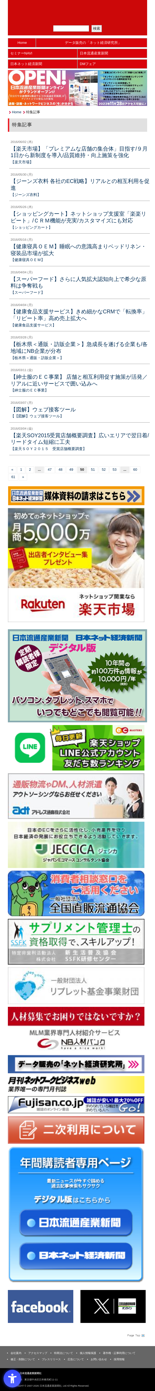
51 (93, 469)
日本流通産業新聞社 (77, 7)
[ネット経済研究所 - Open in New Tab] (76, 1064)
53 (114, 469)
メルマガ (58, 18)
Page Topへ (135, 1335)
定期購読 (81, 18)
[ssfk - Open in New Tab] (76, 942)
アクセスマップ (37, 1353)
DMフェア (88, 64)
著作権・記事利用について (119, 1353)
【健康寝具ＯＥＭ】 (28, 260)
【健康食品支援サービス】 (33, 325)
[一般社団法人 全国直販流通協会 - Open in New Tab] (76, 893)
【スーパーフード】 (28, 292)
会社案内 (16, 1353)
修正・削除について (23, 1359)
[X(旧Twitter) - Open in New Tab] (113, 1306)
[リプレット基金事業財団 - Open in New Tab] (76, 985)
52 (104, 469)
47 (50, 469)
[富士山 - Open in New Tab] (76, 1104)
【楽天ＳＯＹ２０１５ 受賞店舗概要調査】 (49, 449)
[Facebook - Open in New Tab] (40, 1306)
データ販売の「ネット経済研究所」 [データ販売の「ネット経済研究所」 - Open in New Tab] (93, 43)
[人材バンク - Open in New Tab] (76, 1029)
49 (71, 469)
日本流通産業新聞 (94, 53)
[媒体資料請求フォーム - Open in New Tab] (76, 495)
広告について (76, 1359)
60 (135, 469)
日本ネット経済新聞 (26, 64)
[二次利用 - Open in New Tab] (76, 1129)
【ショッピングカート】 (31, 227)
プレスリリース (51, 1359)
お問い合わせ (99, 1359)
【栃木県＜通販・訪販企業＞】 (37, 358)
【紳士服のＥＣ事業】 (30, 390)
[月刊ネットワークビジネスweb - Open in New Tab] (76, 1085)
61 (13, 477)
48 (60, 469)
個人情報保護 (88, 1353)
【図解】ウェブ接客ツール (43, 409)
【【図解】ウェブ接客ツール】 (37, 416)
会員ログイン (103, 18)
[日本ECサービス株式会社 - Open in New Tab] (76, 747)
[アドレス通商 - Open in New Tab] (76, 796)
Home (22, 43)
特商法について (63, 1353)
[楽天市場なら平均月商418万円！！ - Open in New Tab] (76, 565)
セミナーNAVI (21, 53)
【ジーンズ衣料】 (26, 194)
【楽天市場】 (22, 162)
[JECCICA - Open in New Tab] (76, 844)
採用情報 (119, 1359)
